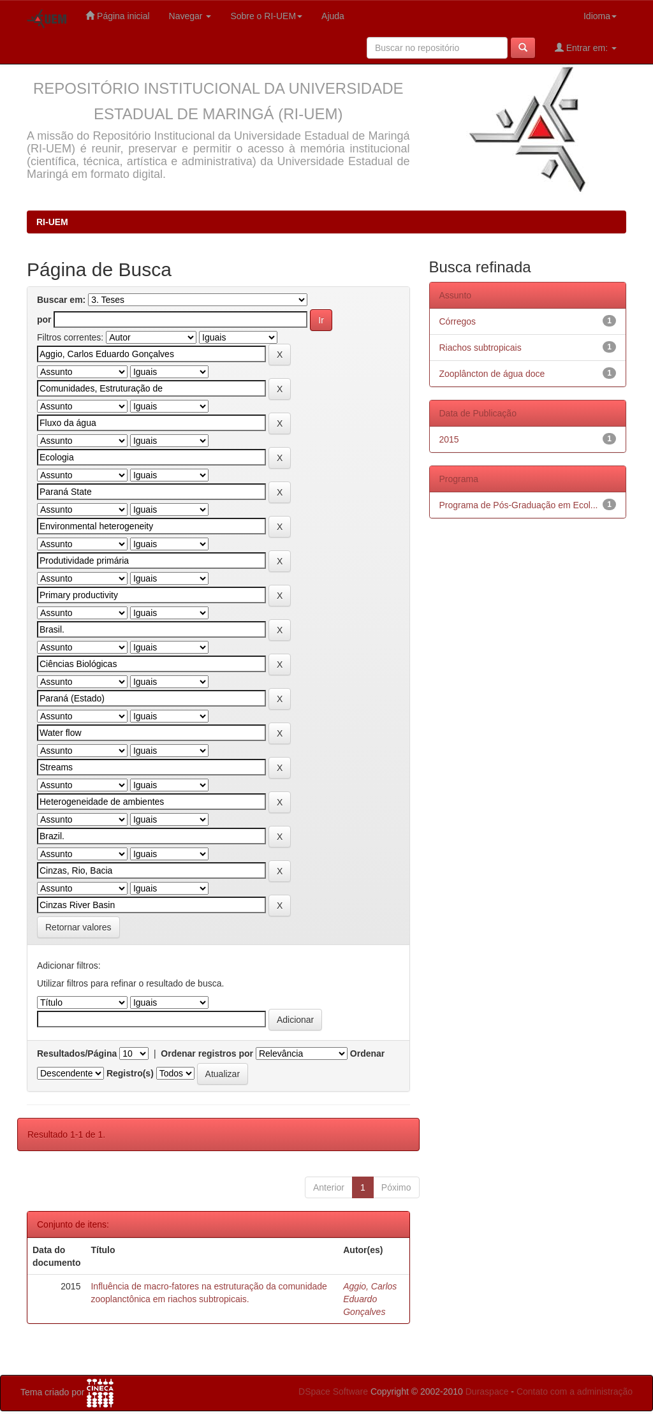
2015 (449, 439)
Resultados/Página (77, 1053)
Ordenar (367, 1053)
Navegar (190, 16)
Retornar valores (78, 927)
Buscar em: (61, 300)
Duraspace (487, 1391)
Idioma (600, 16)
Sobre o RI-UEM (266, 16)
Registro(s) (130, 1073)
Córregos (457, 321)
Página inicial (117, 15)
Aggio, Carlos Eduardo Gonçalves (370, 1299)
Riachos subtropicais (480, 347)
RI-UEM (52, 222)
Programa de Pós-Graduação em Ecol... (518, 505)
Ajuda (332, 16)
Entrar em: (586, 47)
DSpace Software (333, 1391)
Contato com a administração (575, 1391)
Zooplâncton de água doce (492, 374)
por (44, 319)
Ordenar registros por (207, 1053)
